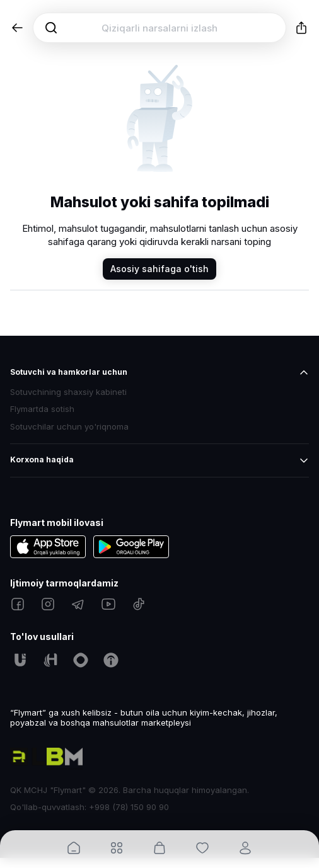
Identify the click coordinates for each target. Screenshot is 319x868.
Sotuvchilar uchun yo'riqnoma (69, 426)
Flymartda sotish (42, 409)
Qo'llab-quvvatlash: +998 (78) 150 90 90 (89, 807)
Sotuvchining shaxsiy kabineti (68, 392)
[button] (17, 27)
